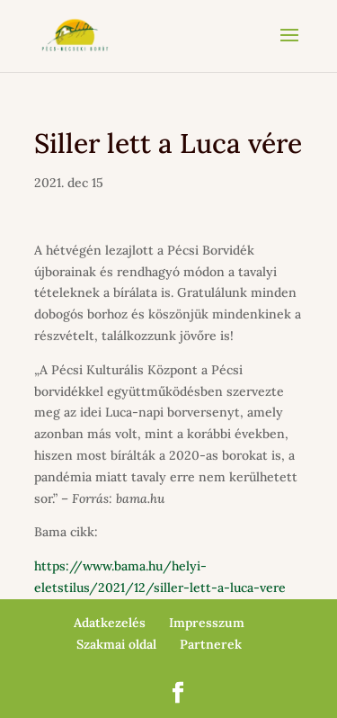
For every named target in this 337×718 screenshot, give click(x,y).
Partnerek (211, 644)
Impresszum (206, 623)
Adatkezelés (110, 623)
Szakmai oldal (116, 644)
